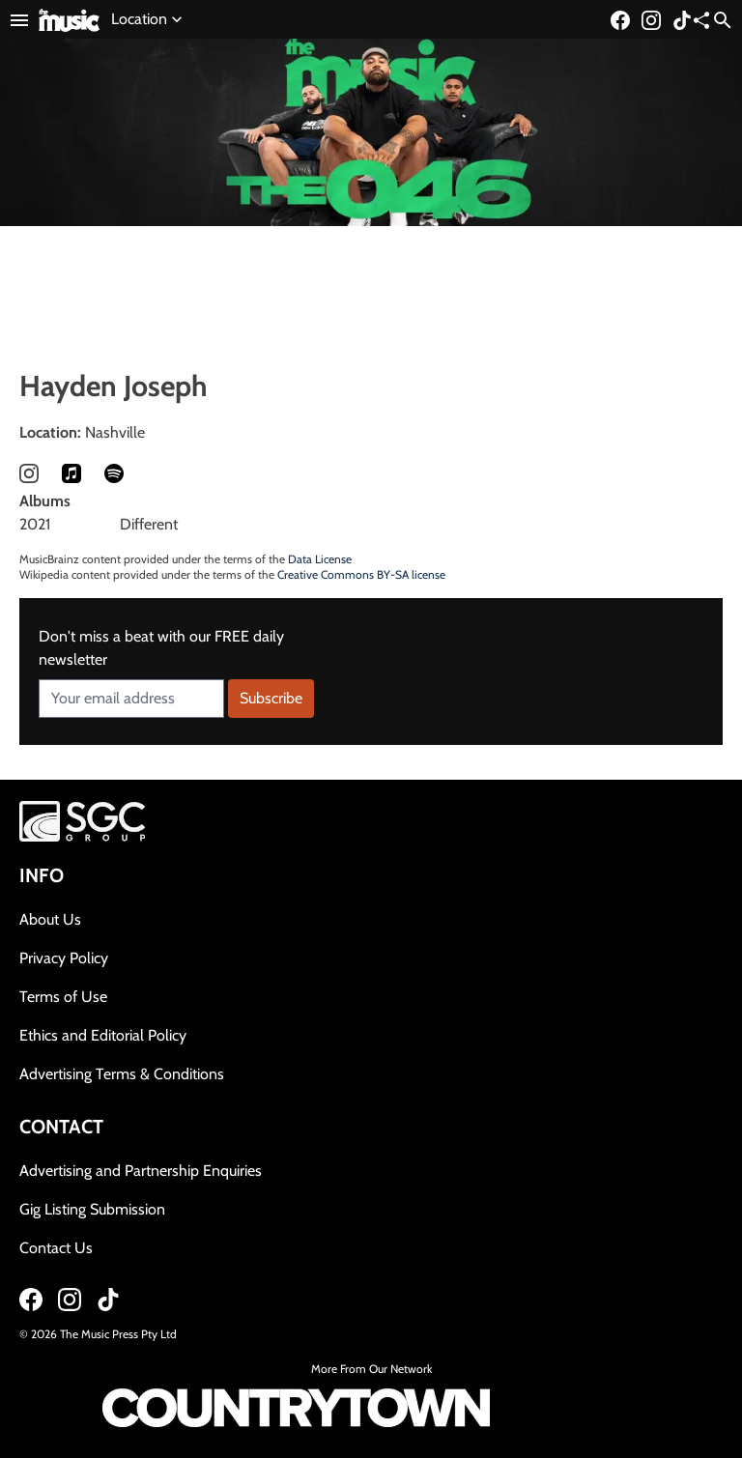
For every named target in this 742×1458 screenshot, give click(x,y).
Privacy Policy (63, 958)
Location (148, 19)
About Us (50, 919)
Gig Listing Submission (92, 1209)
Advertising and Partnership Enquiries (140, 1170)
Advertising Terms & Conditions (121, 1074)
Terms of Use (63, 996)
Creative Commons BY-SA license (361, 574)
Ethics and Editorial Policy (102, 1035)
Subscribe (271, 698)
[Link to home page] (69, 19)
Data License (320, 559)
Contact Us (56, 1248)
